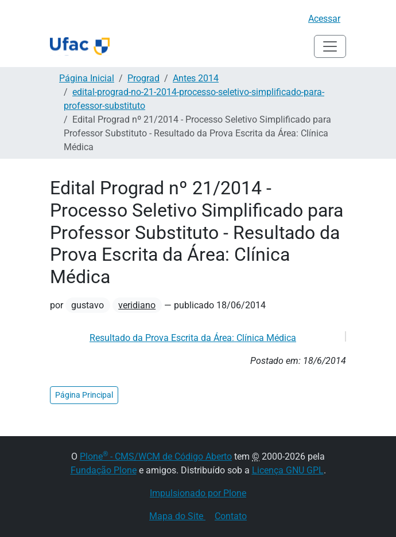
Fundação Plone (104, 470)
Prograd (143, 78)
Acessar (324, 18)
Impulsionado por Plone (198, 493)
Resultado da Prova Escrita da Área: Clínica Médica (193, 337)
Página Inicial (86, 78)
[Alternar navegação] (330, 46)
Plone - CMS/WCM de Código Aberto (156, 456)
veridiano (137, 305)
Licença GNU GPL (288, 470)
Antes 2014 (196, 78)
